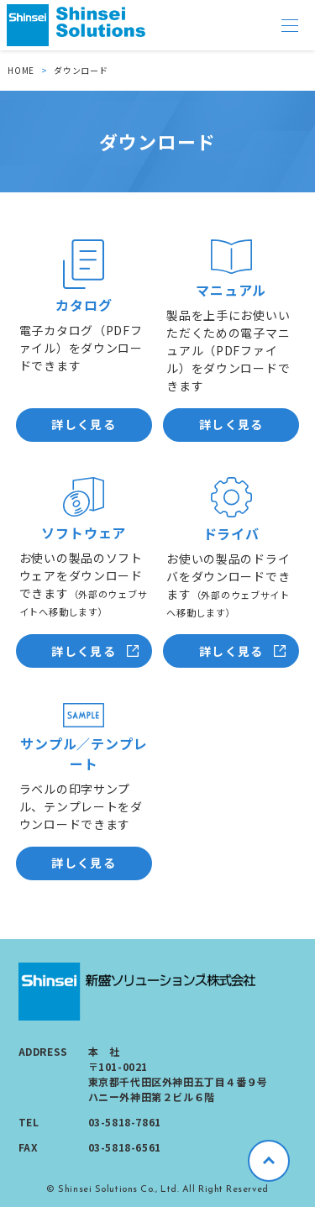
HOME (21, 70)
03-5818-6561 (124, 1147)
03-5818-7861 (124, 1122)
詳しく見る (83, 424)
